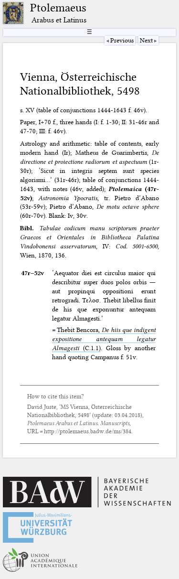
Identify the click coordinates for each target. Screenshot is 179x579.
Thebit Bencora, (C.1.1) (104, 339)
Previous (122, 40)
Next (146, 40)
